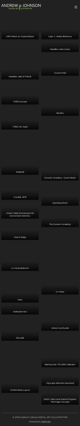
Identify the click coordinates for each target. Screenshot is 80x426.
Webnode (46, 421)
